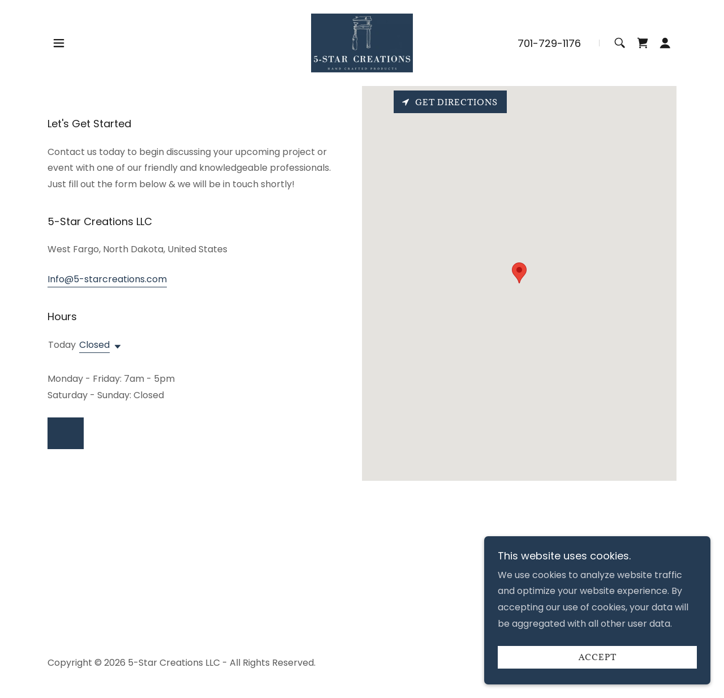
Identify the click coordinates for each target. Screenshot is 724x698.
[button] (59, 43)
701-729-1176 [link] (549, 43)
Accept (598, 657)
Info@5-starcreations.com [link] (107, 279)
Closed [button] (94, 344)
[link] (362, 42)
